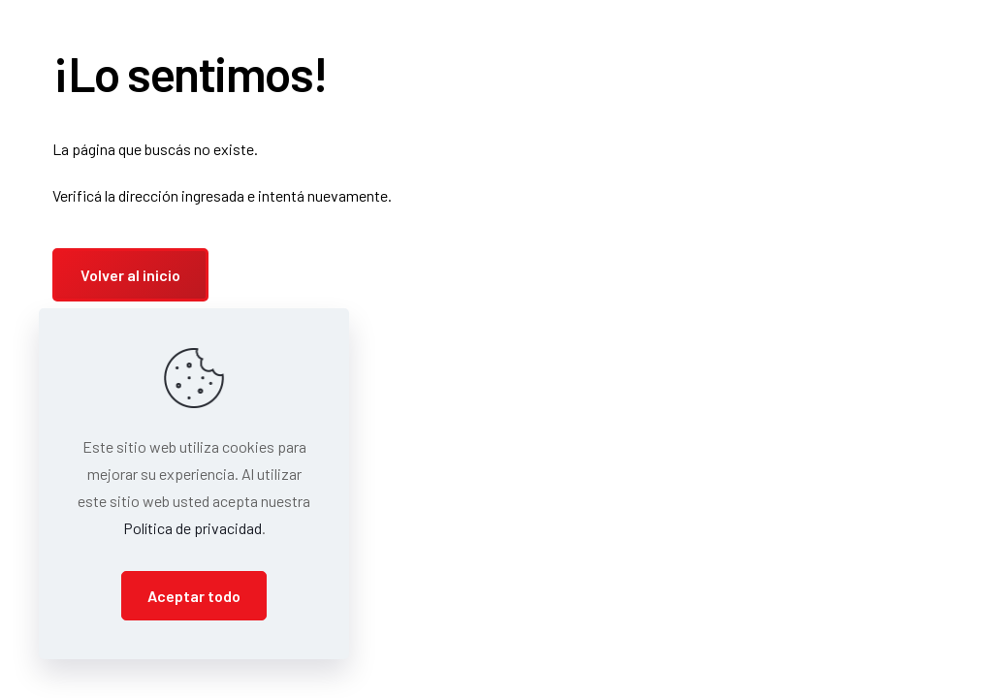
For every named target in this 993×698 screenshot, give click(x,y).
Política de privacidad (192, 528)
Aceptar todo (193, 596)
